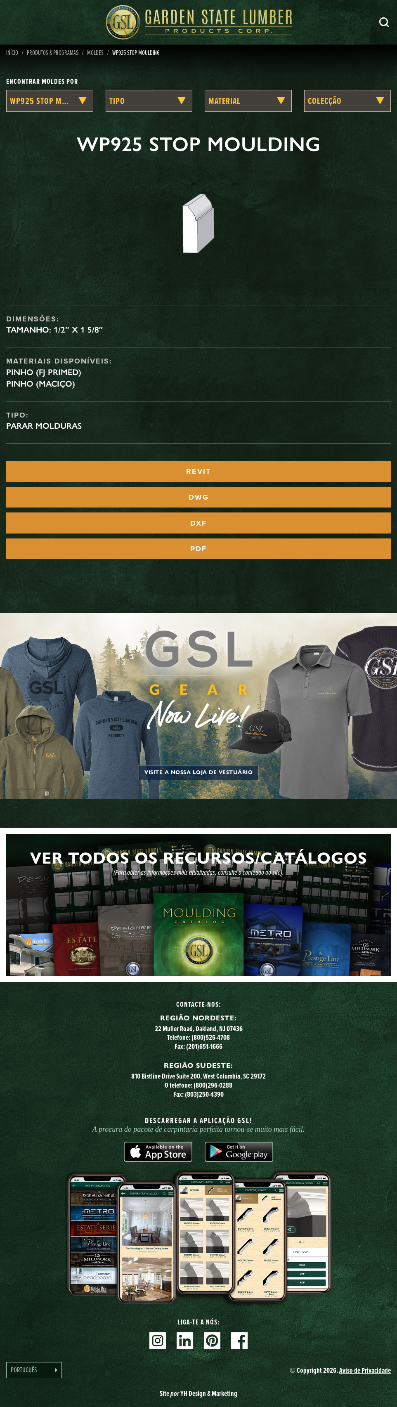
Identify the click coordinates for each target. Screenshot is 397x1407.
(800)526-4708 (210, 1037)
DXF (198, 523)
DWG (199, 497)
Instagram (157, 1340)
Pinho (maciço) (40, 384)
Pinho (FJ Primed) (43, 372)
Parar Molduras (44, 426)
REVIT (198, 471)
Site (198, 1393)
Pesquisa (384, 22)
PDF (198, 548)
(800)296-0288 (213, 1085)
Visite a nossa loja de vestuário (198, 772)
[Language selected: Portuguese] (34, 1370)
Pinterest (212, 1340)
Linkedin (185, 1340)
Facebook (239, 1340)
